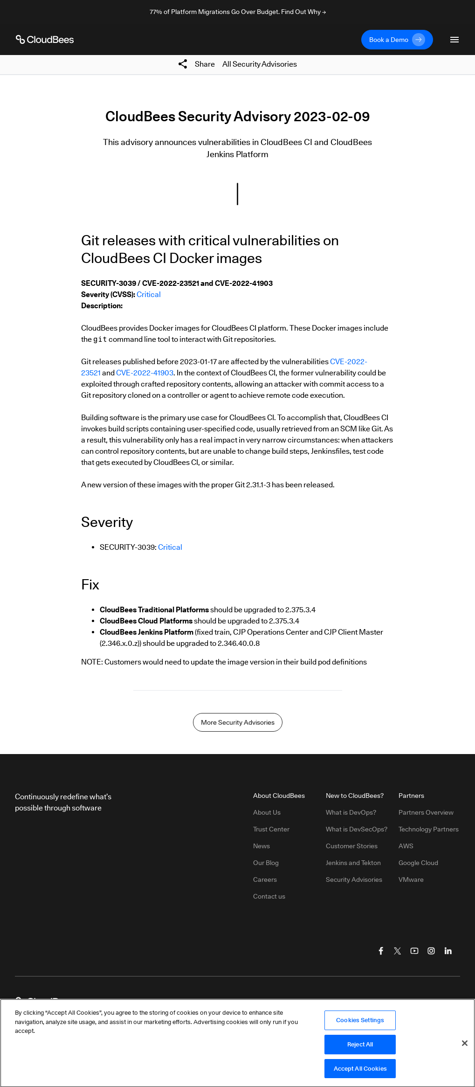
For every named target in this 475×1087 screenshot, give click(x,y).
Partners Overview (426, 812)
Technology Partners (429, 829)
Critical (149, 294)
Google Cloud (418, 862)
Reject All (360, 1047)
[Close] (464, 1046)
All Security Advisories (259, 64)
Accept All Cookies (360, 1071)
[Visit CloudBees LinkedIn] (448, 950)
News (261, 846)
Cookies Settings (360, 1022)
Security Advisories (354, 879)
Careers (265, 879)
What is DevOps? (351, 812)
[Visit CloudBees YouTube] (414, 950)
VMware (411, 879)
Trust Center (271, 829)
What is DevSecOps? (356, 829)
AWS (406, 846)
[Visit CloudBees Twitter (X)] (397, 950)
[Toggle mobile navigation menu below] (454, 39)
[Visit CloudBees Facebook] (381, 950)
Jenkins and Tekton (353, 862)
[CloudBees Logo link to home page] (45, 39)
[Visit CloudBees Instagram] (431, 950)
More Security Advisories (238, 722)
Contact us (269, 896)
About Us (267, 812)
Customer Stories (352, 846)
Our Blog (266, 862)
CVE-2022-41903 (144, 372)
